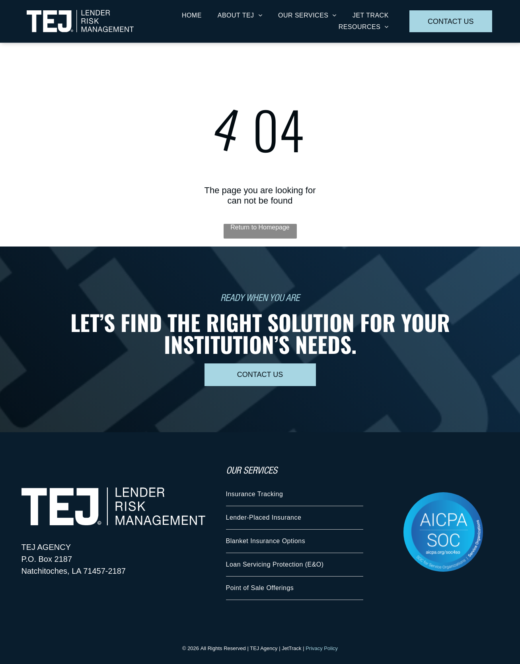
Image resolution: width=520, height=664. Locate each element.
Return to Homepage (260, 227)
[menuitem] (192, 15)
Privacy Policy (322, 648)
